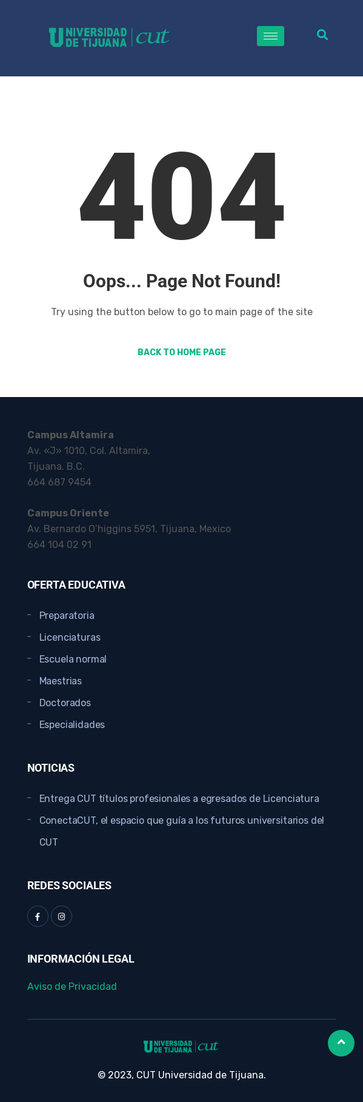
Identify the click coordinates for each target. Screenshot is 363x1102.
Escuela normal (73, 659)
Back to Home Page (182, 352)
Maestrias (60, 681)
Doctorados (65, 703)
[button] (322, 34)
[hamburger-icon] (270, 36)
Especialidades (72, 724)
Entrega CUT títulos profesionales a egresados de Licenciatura (179, 798)
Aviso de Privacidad (72, 986)
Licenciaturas (70, 637)
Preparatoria (67, 615)
